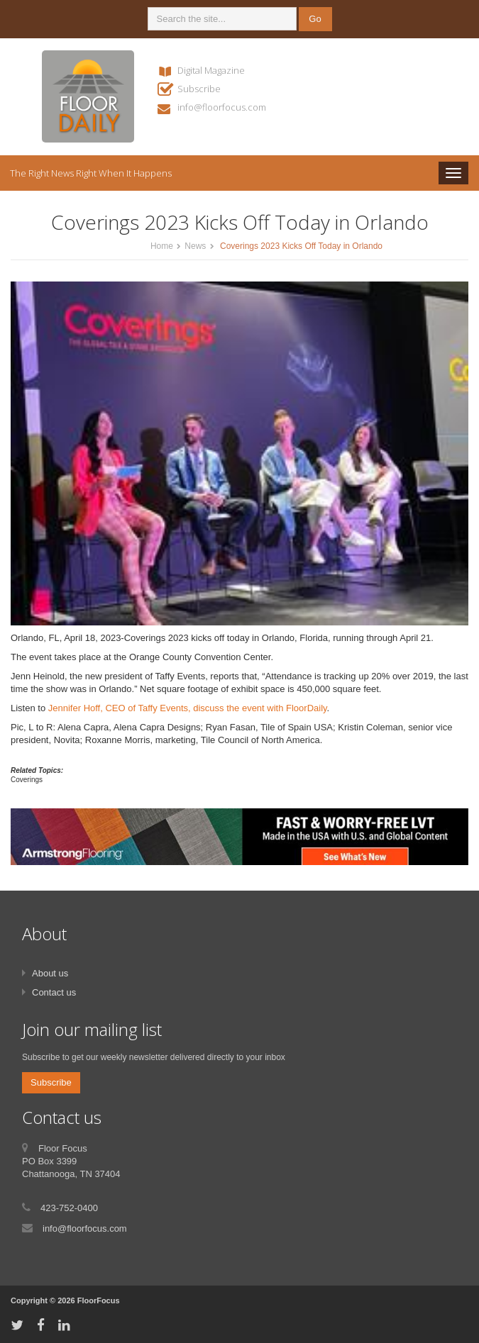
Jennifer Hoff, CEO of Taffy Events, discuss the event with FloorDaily (187, 708)
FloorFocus (98, 1300)
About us (50, 973)
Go (315, 18)
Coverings (27, 780)
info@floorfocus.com (221, 107)
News (195, 246)
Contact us (54, 992)
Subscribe (199, 88)
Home (161, 246)
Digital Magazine (211, 70)
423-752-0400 (69, 1208)
